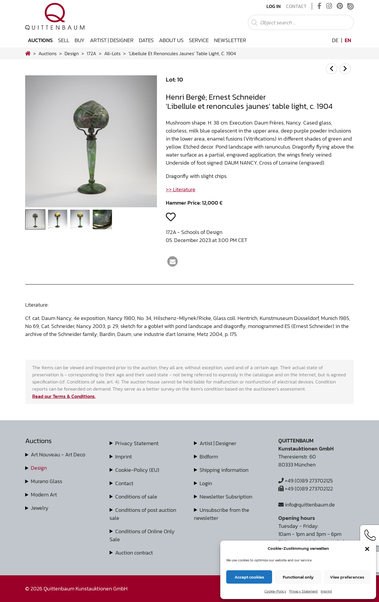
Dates (146, 40)
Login (206, 483)
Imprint (326, 591)
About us (171, 40)
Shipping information (224, 470)
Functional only (298, 577)
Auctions (40, 40)
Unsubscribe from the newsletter (221, 514)
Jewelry (40, 508)
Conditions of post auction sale (143, 514)
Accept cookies (249, 577)
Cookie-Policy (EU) (137, 470)
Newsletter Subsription (226, 497)
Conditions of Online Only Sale (142, 535)
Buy (80, 40)
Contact (296, 6)
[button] (367, 548)
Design (39, 468)
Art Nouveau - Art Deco (58, 454)
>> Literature (180, 189)
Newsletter (230, 40)
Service (199, 40)
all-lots (112, 53)
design (72, 53)
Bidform (209, 457)
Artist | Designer (112, 40)
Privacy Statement (303, 591)
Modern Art (44, 494)
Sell (63, 40)
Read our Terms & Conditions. (64, 396)
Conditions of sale (136, 497)
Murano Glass (46, 481)
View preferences (347, 577)
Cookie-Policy (275, 591)
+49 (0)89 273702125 (305, 481)
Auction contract (134, 553)
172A (91, 53)
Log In (273, 6)
